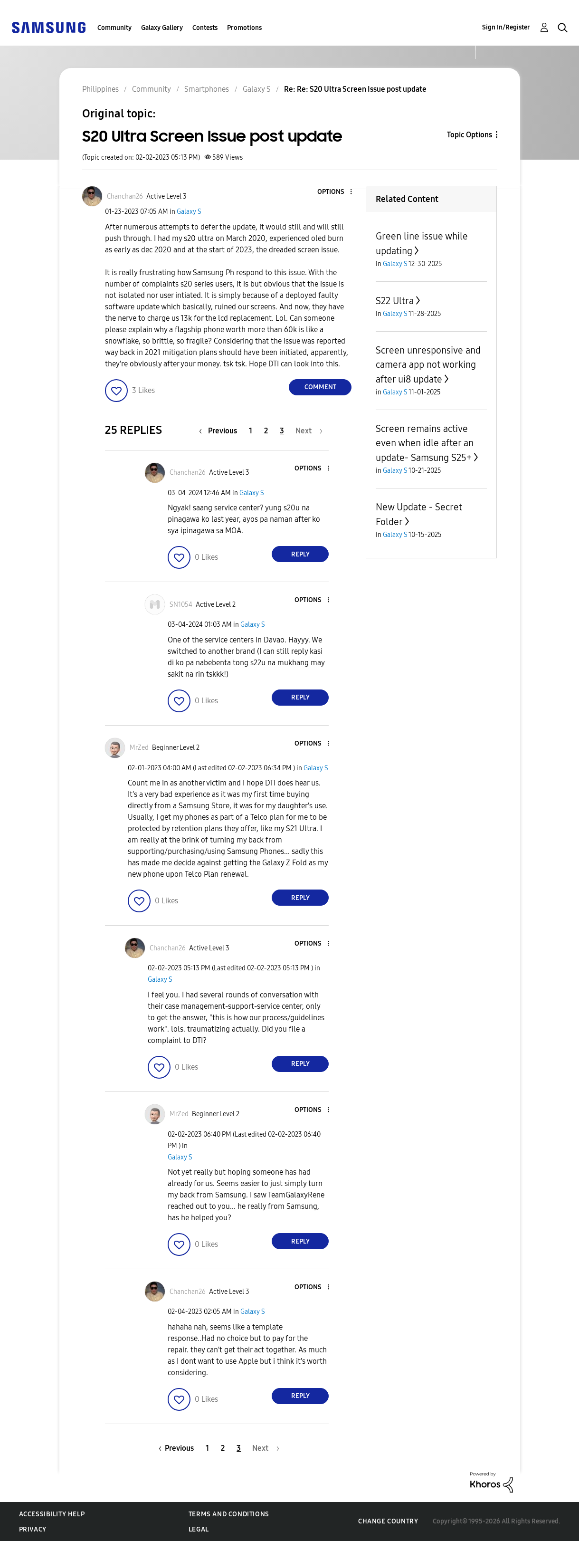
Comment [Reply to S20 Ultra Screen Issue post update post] (320, 387)
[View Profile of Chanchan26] (125, 196)
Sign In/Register (506, 27)
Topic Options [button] (469, 134)
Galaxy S (189, 212)
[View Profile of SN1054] (181, 605)
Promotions (244, 28)
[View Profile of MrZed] (139, 748)
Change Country (388, 1521)
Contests (205, 28)
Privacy (33, 1529)
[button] (335, 192)
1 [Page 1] (250, 430)
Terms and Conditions (229, 1514)
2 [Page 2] (266, 430)
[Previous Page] (220, 430)
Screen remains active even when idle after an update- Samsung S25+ (425, 443)
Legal (199, 1529)
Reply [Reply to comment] (300, 554)
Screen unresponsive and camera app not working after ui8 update (428, 365)
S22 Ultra (395, 300)
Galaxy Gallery (162, 28)
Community (114, 28)
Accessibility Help (52, 1514)
